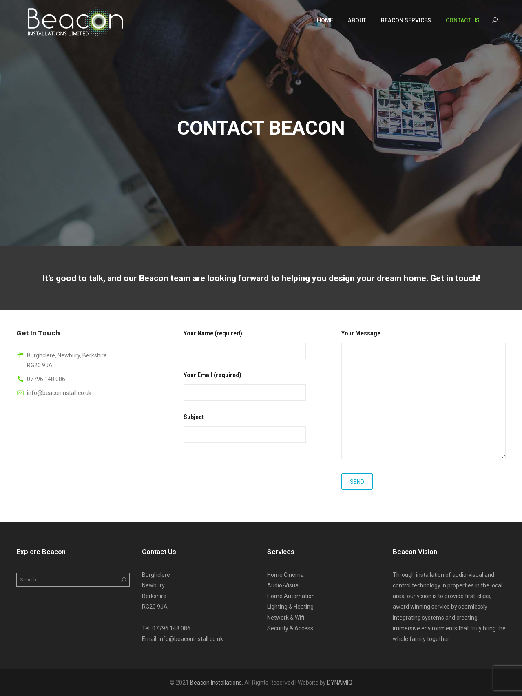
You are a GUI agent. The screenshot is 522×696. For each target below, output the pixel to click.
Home (325, 20)
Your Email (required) (245, 384)
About (357, 20)
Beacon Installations (216, 682)
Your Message (423, 395)
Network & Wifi (285, 617)
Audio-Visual (283, 585)
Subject (245, 426)
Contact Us (463, 20)
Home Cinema (285, 575)
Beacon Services (406, 20)
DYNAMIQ (339, 682)
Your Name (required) (245, 342)
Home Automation (291, 596)
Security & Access (290, 628)
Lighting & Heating (290, 606)
